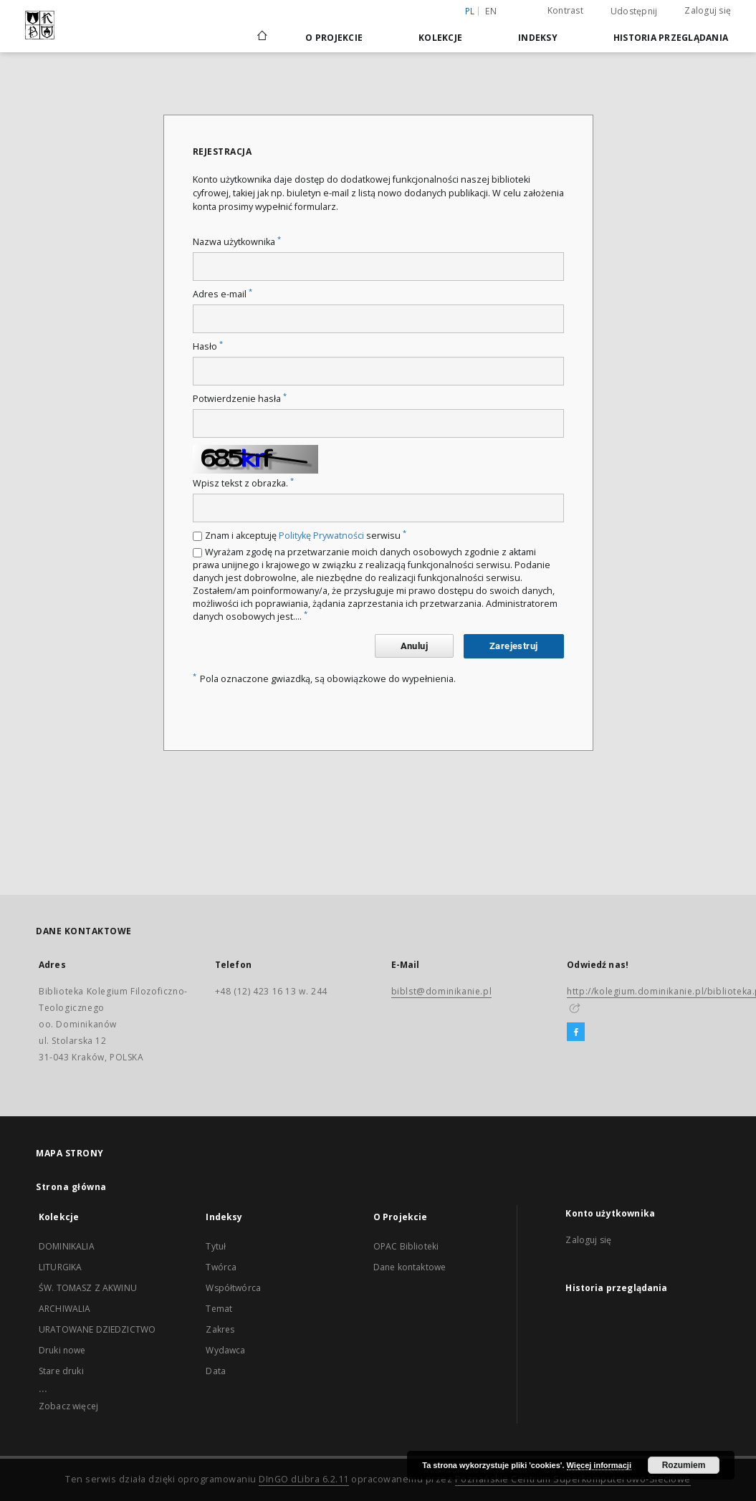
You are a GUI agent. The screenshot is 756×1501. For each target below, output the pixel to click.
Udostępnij (634, 11)
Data (216, 1371)
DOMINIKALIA (67, 1246)
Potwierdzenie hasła (240, 399)
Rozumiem (684, 1465)
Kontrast (565, 10)
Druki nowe (62, 1350)
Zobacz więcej (68, 1406)
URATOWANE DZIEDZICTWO (97, 1329)
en (491, 11)
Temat (219, 1309)
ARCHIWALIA (65, 1309)
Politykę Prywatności (321, 535)
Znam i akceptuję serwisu (305, 535)
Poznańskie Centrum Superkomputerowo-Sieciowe (573, 1479)
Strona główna (71, 1187)
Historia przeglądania (670, 38)
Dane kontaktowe (409, 1267)
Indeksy (538, 38)
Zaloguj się (707, 10)
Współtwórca (233, 1288)
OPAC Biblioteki (406, 1246)
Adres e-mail (222, 294)
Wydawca (225, 1350)
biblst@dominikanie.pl (441, 991)
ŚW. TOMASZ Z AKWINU (88, 1288)
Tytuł (216, 1246)
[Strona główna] (261, 37)
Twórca (221, 1267)
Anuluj (414, 646)
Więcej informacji (599, 1465)
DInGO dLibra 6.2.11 (304, 1479)
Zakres (220, 1329)
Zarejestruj (513, 646)
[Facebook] (576, 1032)
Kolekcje (440, 38)
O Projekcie (334, 38)
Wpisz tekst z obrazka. (243, 483)
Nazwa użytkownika (237, 242)
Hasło (208, 346)
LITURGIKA (60, 1267)
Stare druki (61, 1371)
